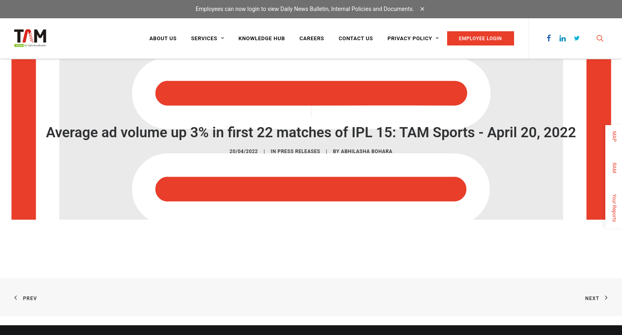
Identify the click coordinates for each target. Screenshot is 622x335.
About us (162, 38)
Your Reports (614, 208)
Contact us (356, 38)
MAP (614, 136)
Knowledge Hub (262, 38)
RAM (614, 167)
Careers (311, 38)
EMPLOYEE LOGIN (480, 38)
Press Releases (299, 151)
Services (207, 38)
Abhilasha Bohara (366, 151)
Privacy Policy (413, 38)
